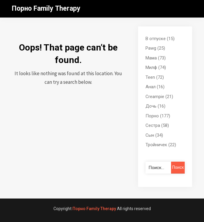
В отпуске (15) (160, 38)
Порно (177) (158, 116)
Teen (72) (155, 77)
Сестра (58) (157, 125)
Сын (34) (154, 135)
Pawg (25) (155, 48)
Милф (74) (156, 67)
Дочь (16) (155, 106)
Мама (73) (156, 58)
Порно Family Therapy (46, 8)
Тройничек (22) (161, 144)
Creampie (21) (159, 96)
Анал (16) (155, 86)
